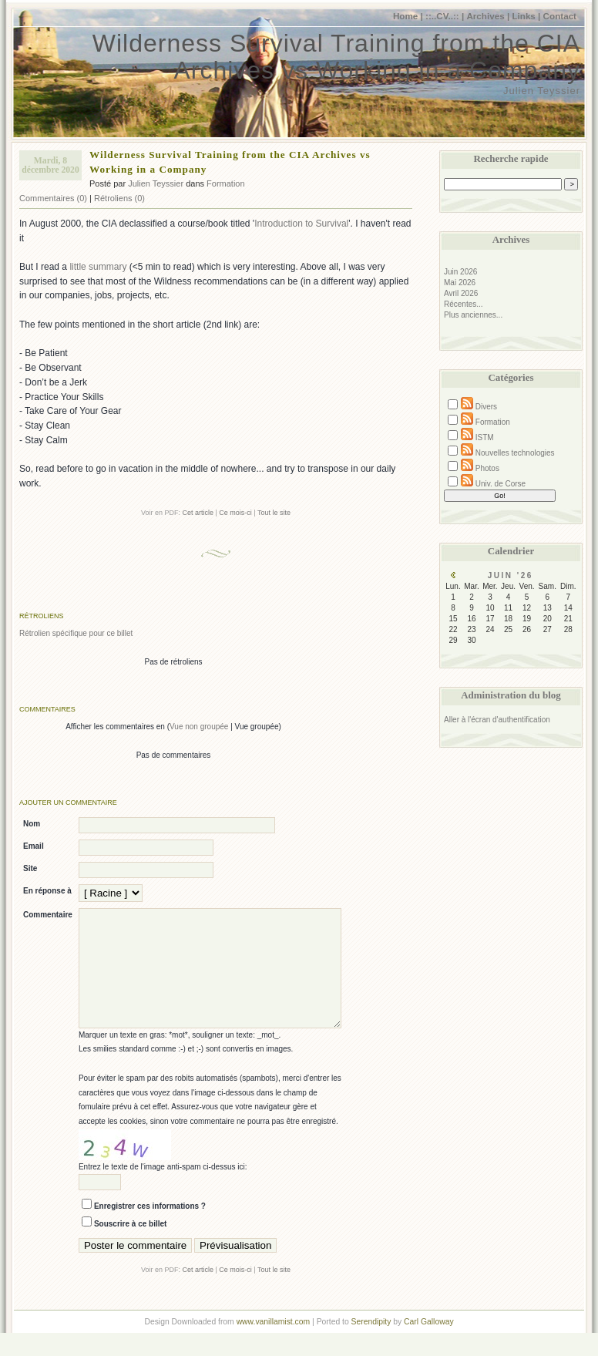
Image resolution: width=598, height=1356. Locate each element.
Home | (408, 16)
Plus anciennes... (473, 315)
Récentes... (463, 304)
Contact (559, 16)
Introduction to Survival (301, 223)
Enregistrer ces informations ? (150, 1229)
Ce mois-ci (235, 512)
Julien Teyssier (155, 183)
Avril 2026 (461, 293)
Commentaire (47, 914)
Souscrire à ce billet (130, 1247)
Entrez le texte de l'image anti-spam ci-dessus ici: (163, 1190)
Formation (226, 183)
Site (30, 868)
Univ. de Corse (500, 483)
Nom (31, 823)
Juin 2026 (460, 271)
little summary (97, 266)
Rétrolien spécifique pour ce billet (76, 633)
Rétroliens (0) (119, 198)
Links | (526, 16)
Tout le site (274, 512)
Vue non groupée (199, 726)
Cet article (197, 512)
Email (33, 846)
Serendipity (371, 1345)
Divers (486, 406)
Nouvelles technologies (515, 453)
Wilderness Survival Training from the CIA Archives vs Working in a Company (336, 56)
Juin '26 (510, 575)
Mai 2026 (459, 282)
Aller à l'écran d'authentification (497, 719)
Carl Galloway (428, 1345)
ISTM (484, 437)
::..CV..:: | (444, 16)
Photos (487, 468)
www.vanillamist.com (274, 1345)
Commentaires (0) (53, 198)
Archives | (487, 16)
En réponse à (47, 891)
